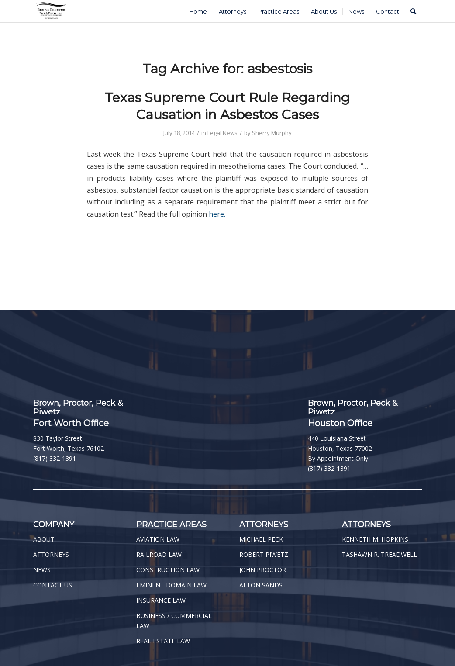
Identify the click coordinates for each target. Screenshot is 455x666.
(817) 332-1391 (54, 458)
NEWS (42, 570)
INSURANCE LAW (161, 600)
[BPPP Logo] (51, 11)
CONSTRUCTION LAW (168, 570)
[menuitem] (198, 11)
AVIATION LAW (157, 539)
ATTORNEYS (51, 554)
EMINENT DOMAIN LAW (171, 585)
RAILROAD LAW (159, 554)
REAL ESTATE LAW (163, 641)
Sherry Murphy (272, 133)
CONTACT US (52, 585)
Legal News (222, 133)
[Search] (413, 11)
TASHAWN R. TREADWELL (379, 554)
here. (217, 214)
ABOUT (44, 539)
